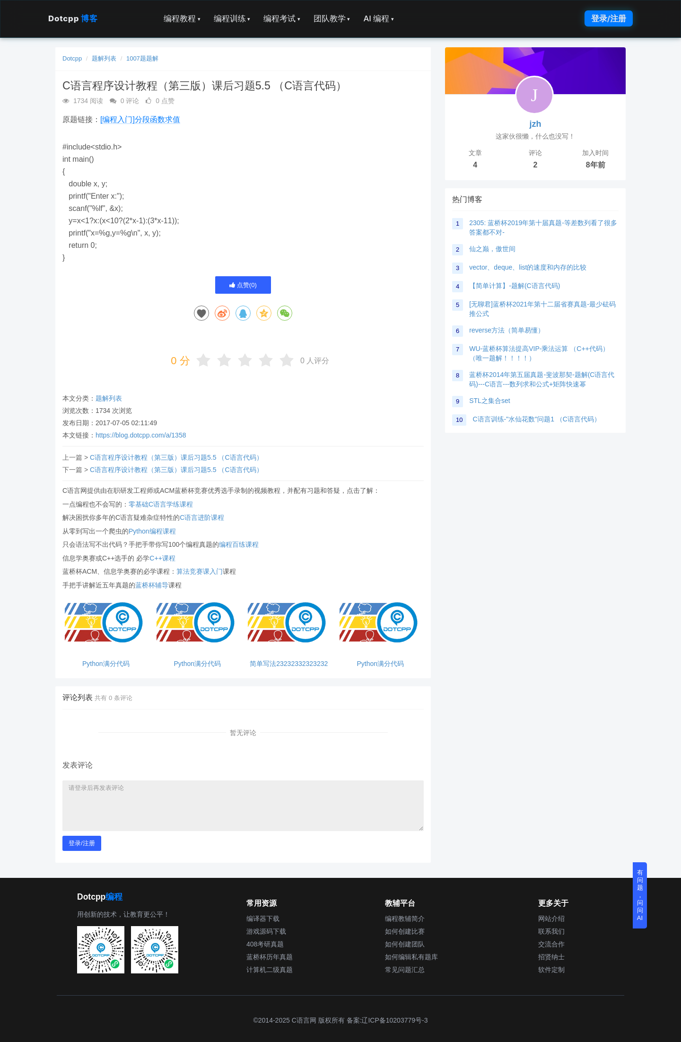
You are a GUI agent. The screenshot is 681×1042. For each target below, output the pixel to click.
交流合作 (551, 944)
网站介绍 (551, 918)
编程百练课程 (239, 544)
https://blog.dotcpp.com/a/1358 (141, 435)
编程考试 (281, 18)
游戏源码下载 (266, 931)
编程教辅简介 (405, 918)
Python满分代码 (106, 663)
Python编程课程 (152, 531)
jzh (535, 124)
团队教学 (332, 18)
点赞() (243, 285)
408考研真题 (265, 944)
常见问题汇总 (405, 969)
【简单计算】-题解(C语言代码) (514, 285)
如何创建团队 (405, 944)
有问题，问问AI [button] (640, 895)
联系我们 (551, 931)
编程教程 (182, 18)
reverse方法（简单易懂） (506, 330)
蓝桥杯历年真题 (269, 957)
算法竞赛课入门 (199, 571)
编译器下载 (262, 918)
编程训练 (232, 18)
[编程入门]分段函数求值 (140, 119)
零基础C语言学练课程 (161, 504)
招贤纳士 (551, 957)
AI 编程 (378, 18)
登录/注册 (608, 18)
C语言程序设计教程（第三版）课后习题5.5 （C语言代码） (176, 457)
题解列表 (104, 58)
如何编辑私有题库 (411, 957)
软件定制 (551, 969)
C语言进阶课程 (202, 517)
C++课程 (162, 558)
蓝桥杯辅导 (151, 585)
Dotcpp (72, 18)
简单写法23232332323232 (289, 663)
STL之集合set (489, 400)
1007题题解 (142, 58)
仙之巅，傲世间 (492, 249)
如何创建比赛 (405, 931)
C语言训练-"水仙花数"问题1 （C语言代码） (536, 419)
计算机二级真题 (269, 969)
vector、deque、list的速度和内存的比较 (527, 267)
